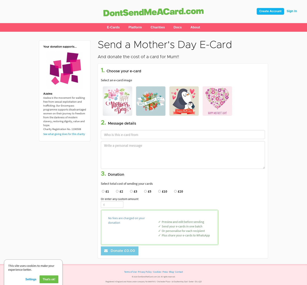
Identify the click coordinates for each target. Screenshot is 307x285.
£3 (133, 191)
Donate (119, 251)
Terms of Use (130, 271)
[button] (113, 27)
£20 (178, 191)
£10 (162, 191)
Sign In (292, 11)
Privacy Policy (145, 271)
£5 (147, 191)
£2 (119, 191)
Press (165, 271)
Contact (179, 271)
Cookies (157, 271)
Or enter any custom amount (119, 199)
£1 (105, 191)
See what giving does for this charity (64, 134)
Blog (171, 271)
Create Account (270, 11)
